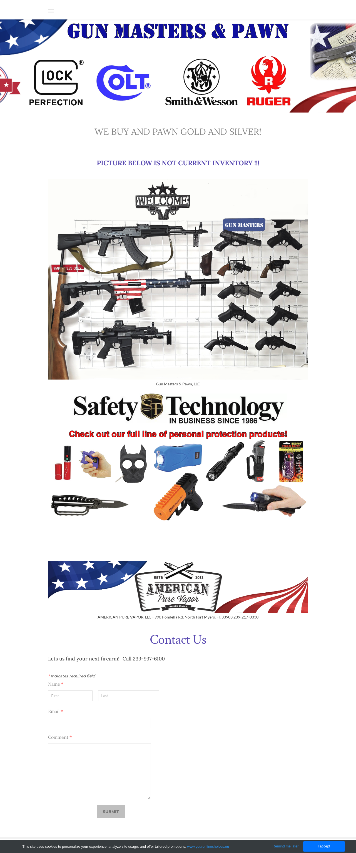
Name (55, 684)
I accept (324, 846)
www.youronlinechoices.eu (208, 846)
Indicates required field (71, 676)
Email (55, 711)
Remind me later (286, 846)
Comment (60, 737)
